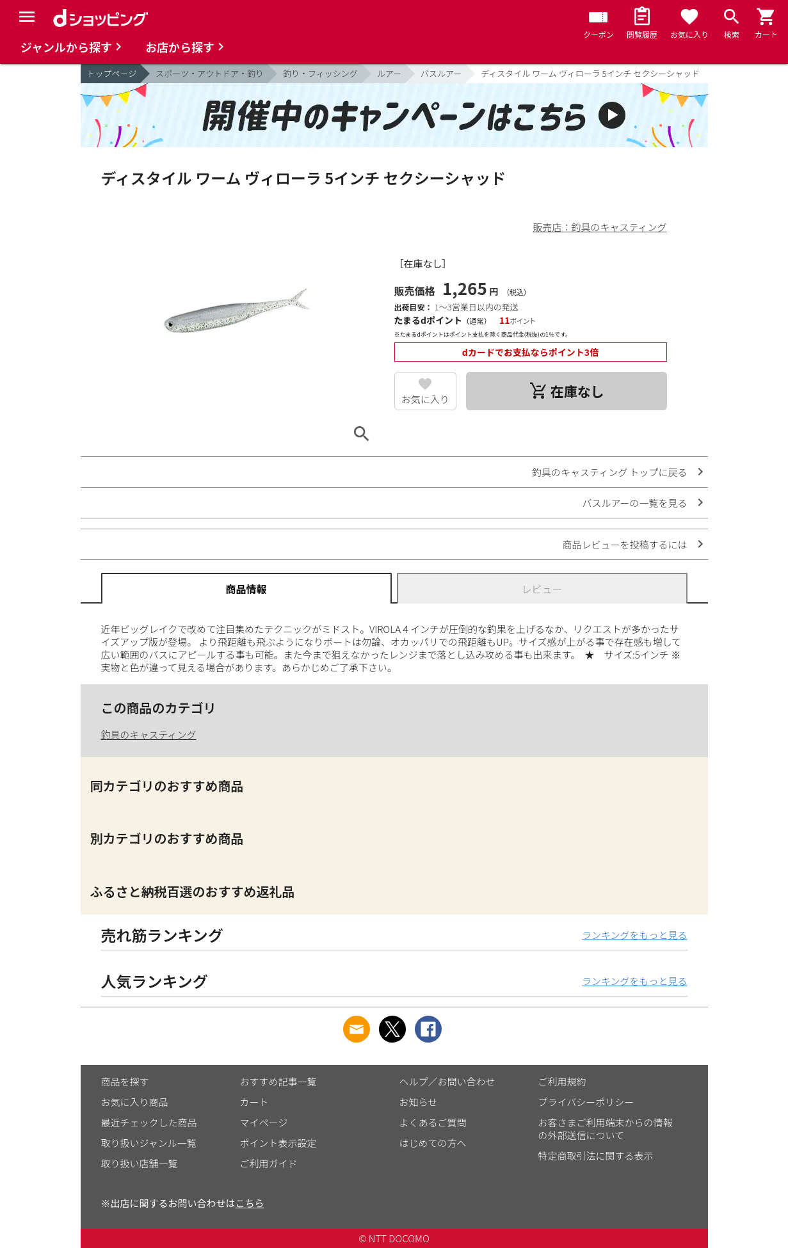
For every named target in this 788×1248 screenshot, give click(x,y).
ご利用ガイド (269, 1163)
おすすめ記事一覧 (278, 1081)
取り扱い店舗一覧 (139, 1163)
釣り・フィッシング (320, 73)
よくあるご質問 (433, 1122)
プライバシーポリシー (586, 1101)
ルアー (389, 73)
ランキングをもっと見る (634, 934)
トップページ (112, 73)
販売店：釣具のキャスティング (599, 227)
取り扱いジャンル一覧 (149, 1142)
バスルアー (441, 73)
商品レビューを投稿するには (624, 544)
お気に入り (425, 399)
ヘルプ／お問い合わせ (447, 1081)
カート (254, 1101)
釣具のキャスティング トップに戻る (609, 472)
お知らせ (418, 1101)
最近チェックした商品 (149, 1122)
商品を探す (125, 1081)
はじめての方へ (433, 1142)
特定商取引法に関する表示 (596, 1155)
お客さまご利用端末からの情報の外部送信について (605, 1129)
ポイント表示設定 (278, 1142)
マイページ (264, 1122)
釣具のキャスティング (149, 734)
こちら (250, 1203)
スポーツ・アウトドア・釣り (210, 73)
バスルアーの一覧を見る (634, 503)
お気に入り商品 (134, 1101)
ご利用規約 (562, 1081)
